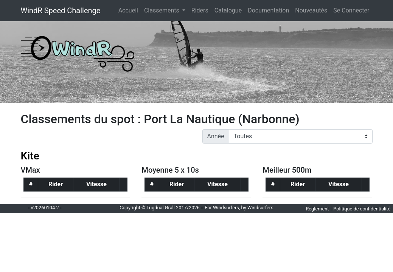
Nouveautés (311, 10)
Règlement (317, 209)
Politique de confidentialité (361, 209)
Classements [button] (162, 10)
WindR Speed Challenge (61, 10)
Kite (30, 156)
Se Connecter (351, 10)
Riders (199, 10)
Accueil (129, 10)
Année (215, 136)
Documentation (268, 10)
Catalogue (228, 10)
